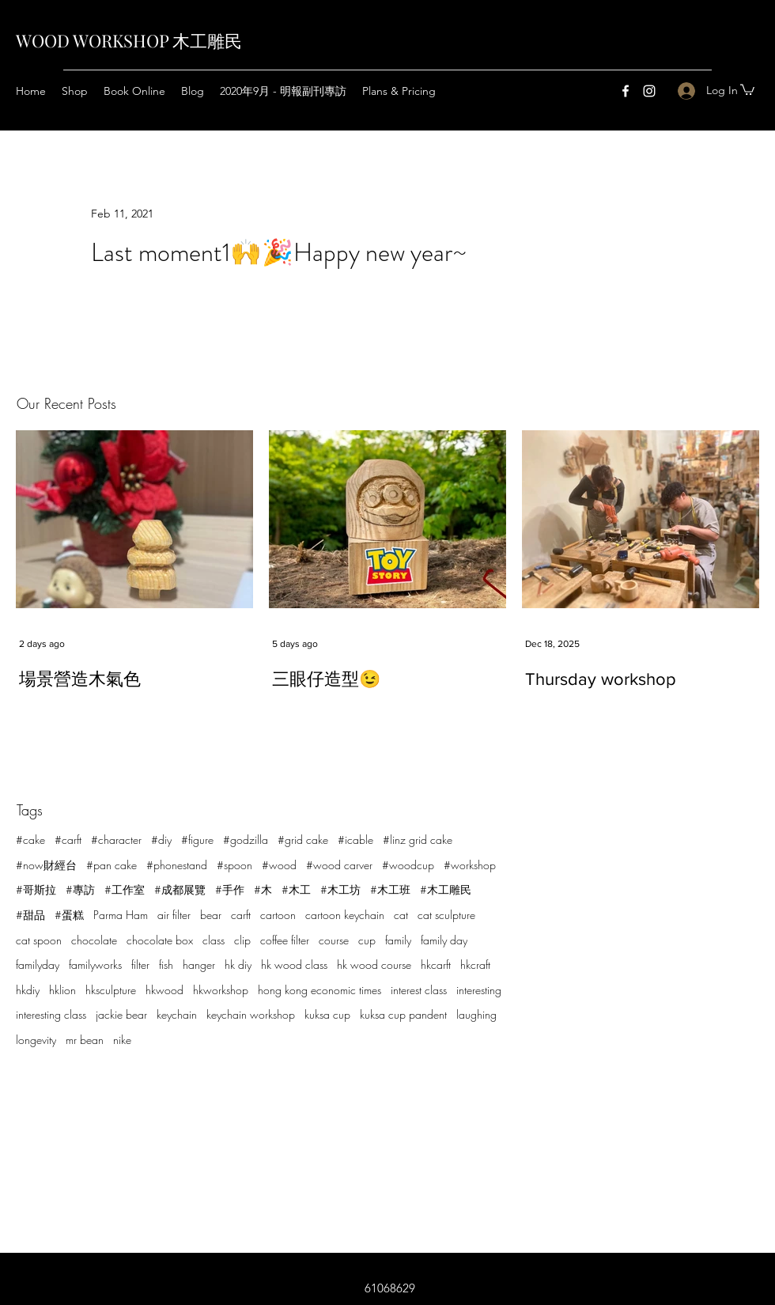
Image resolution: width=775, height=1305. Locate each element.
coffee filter (284, 940)
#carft (68, 839)
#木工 (296, 889)
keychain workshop (250, 1014)
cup (367, 940)
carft (241, 914)
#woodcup (408, 864)
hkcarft (436, 964)
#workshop (470, 864)
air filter (174, 914)
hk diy (238, 964)
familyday (37, 964)
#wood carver (339, 864)
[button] (747, 89)
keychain (177, 1014)
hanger (199, 964)
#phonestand (176, 864)
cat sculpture (446, 914)
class (213, 940)
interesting (478, 989)
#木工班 (390, 889)
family (398, 940)
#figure (197, 839)
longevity (36, 1039)
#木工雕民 (445, 889)
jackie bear (121, 1014)
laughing (476, 1014)
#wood (279, 864)
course (334, 940)
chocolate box (160, 940)
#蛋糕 (69, 914)
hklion (62, 989)
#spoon (234, 864)
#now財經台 (46, 864)
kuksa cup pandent (403, 1014)
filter (140, 964)
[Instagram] (649, 91)
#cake (30, 839)
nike (122, 1039)
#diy (161, 839)
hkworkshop (220, 989)
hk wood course (374, 964)
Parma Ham (120, 914)
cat (401, 914)
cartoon (278, 914)
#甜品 (30, 914)
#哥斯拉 (36, 889)
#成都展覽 (180, 889)
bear (210, 914)
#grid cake (303, 839)
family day (444, 940)
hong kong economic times (319, 989)
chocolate (94, 940)
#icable (355, 839)
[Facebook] (625, 91)
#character (116, 839)
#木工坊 (340, 889)
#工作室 (124, 889)
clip (242, 940)
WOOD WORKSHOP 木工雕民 (129, 40)
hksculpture (110, 989)
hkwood (164, 989)
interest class (419, 989)
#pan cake (111, 864)
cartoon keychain (344, 914)
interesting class (51, 1014)
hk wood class (294, 964)
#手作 (229, 889)
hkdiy (28, 989)
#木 (263, 889)
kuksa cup (327, 1014)
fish (166, 964)
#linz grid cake (417, 839)
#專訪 (80, 889)
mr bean (85, 1039)
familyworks (95, 964)
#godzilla (245, 839)
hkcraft (475, 964)
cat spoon (39, 940)
